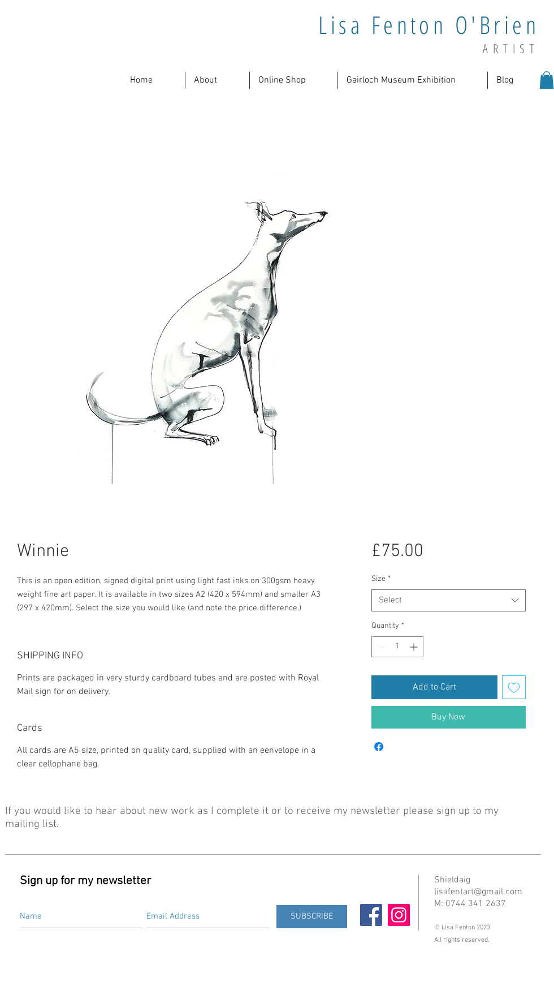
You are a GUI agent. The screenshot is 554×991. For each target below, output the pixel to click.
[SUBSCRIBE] (311, 916)
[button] (217, 80)
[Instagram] (399, 915)
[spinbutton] (397, 647)
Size (381, 579)
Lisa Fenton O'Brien (428, 24)
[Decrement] (380, 647)
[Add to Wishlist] (514, 687)
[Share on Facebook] (379, 746)
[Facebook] (371, 915)
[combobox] (448, 600)
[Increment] (415, 647)
